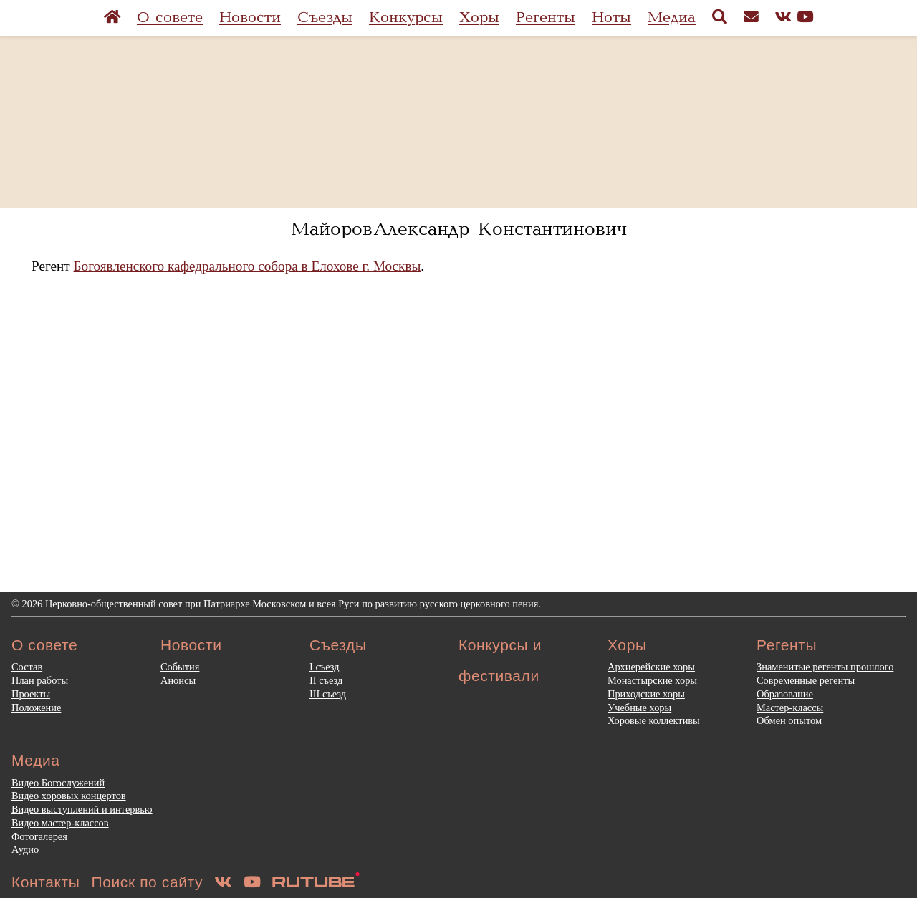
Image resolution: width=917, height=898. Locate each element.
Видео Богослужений (58, 782)
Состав (26, 666)
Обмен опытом (789, 720)
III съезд (327, 694)
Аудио (25, 849)
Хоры (479, 17)
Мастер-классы (790, 707)
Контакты (45, 882)
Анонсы (178, 680)
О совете (170, 17)
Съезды (324, 17)
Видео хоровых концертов (68, 795)
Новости (250, 17)
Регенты (545, 17)
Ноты (611, 17)
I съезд (324, 666)
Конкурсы (406, 17)
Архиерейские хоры (651, 666)
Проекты (30, 694)
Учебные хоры (639, 707)
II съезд (325, 680)
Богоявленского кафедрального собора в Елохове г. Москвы (247, 266)
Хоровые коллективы (654, 720)
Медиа (672, 17)
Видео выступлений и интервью (82, 809)
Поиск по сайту (147, 882)
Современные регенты (806, 680)
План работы (39, 680)
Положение (36, 707)
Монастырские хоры (652, 680)
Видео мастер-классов (60, 823)
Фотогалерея (39, 836)
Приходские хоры (646, 694)
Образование (785, 694)
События (179, 666)
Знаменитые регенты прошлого (825, 666)
